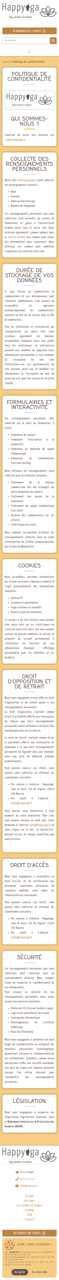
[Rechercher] (53, 41)
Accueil (6, 61)
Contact (29, 1219)
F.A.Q (29, 1214)
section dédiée (16, 237)
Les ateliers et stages (29, 1205)
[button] (29, 51)
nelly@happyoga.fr (21, 803)
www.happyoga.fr (15, 139)
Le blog (29, 1210)
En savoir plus (40, 1272)
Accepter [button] (20, 1272)
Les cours (29, 1200)
